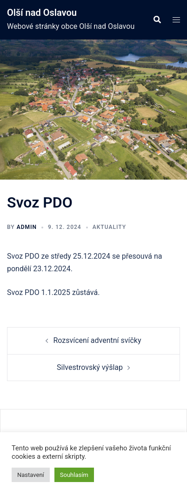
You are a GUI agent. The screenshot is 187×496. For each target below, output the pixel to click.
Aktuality (109, 227)
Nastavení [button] (30, 474)
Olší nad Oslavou (42, 12)
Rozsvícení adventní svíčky (97, 340)
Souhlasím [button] (74, 474)
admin (27, 227)
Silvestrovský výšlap (90, 367)
